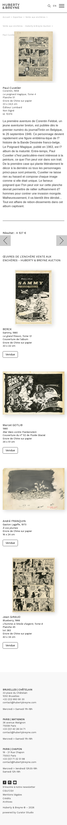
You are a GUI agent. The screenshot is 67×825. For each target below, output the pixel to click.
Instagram (9, 782)
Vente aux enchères (35, 17)
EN (54, 5)
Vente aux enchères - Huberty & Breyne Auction (27, 26)
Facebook (4, 782)
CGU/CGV (8, 790)
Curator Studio (25, 812)
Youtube (15, 782)
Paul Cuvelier (12, 88)
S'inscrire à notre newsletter (19, 787)
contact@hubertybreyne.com (19, 702)
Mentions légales (12, 794)
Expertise (17, 17)
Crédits (7, 798)
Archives (7, 801)
